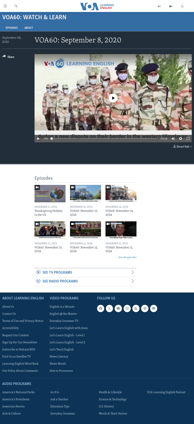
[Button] (8, 57)
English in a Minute (62, 306)
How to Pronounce (61, 370)
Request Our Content (15, 335)
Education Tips (59, 406)
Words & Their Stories (113, 413)
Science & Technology (112, 399)
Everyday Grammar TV (64, 321)
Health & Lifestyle (110, 392)
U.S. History (106, 406)
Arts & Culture (11, 413)
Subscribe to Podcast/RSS (18, 349)
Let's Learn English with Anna (69, 328)
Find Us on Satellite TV (16, 356)
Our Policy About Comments (20, 370)
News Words (58, 363)
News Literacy (59, 356)
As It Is (54, 392)
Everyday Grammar (62, 413)
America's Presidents (16, 399)
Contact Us (9, 313)
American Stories (13, 406)
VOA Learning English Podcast (166, 392)
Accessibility (10, 328)
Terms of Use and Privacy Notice (23, 321)
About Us (8, 306)
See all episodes (127, 257)
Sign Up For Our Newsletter (19, 342)
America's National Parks (18, 392)
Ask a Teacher (59, 399)
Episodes (12, 28)
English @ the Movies (63, 313)
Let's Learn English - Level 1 (67, 335)
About (28, 28)
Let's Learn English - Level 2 (67, 342)
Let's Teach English (62, 349)
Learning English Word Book (20, 363)
